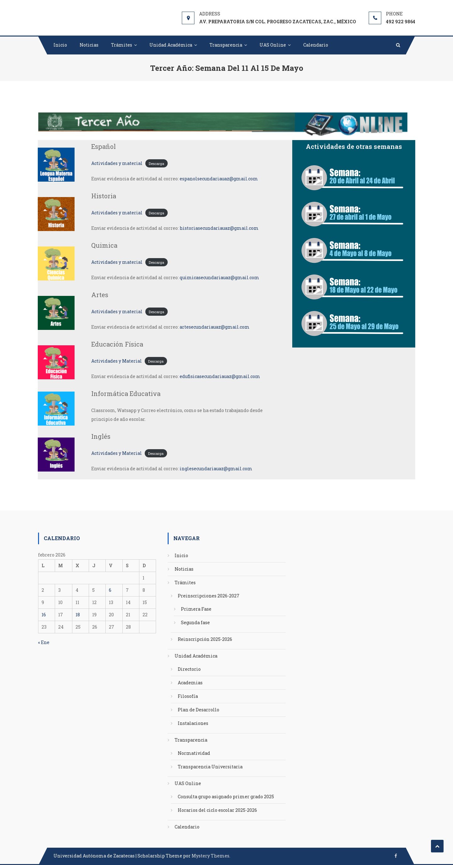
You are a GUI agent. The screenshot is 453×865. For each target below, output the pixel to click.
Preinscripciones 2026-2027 (208, 596)
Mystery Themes (210, 856)
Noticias (89, 45)
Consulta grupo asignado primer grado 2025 (226, 797)
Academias (190, 683)
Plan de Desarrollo (198, 710)
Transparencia (226, 45)
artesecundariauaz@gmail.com (214, 327)
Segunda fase (195, 622)
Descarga (156, 163)
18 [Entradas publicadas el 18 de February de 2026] (78, 615)
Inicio (60, 45)
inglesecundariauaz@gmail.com (216, 469)
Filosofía (188, 696)
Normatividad (194, 753)
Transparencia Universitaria (210, 767)
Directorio (189, 669)
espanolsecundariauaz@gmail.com (219, 179)
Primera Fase (196, 609)
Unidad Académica (170, 45)
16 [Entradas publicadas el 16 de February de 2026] (44, 615)
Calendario (315, 45)
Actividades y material (117, 163)
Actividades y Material (116, 361)
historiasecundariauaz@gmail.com (219, 228)
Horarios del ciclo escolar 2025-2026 (217, 810)
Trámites (121, 45)
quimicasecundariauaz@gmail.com (219, 277)
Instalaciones (193, 723)
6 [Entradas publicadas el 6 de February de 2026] (110, 590)
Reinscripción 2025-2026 (205, 639)
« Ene (43, 642)
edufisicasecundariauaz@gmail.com (220, 376)
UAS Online (273, 45)
